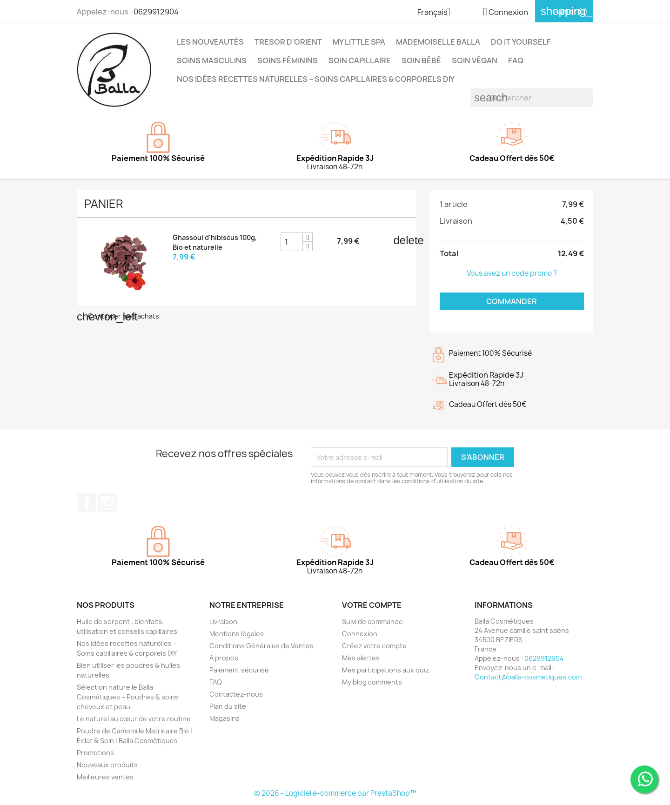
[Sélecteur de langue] (437, 12)
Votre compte (372, 605)
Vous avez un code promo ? (512, 273)
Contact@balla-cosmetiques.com (528, 676)
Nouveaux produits (107, 764)
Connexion (359, 633)
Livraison (223, 621)
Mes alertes (361, 657)
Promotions (95, 752)
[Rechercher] (531, 97)
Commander (511, 301)
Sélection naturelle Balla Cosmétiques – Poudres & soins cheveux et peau (128, 697)
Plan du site (227, 706)
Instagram (107, 502)
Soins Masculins (212, 60)
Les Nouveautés (210, 42)
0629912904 (156, 12)
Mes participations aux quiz (385, 669)
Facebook (87, 502)
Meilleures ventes (105, 776)
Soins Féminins (287, 60)
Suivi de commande (372, 621)
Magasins (224, 718)
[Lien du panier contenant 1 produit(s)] (564, 12)
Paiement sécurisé (239, 669)
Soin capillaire (359, 60)
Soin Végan (474, 60)
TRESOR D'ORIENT (288, 42)
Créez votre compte (374, 645)
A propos (223, 657)
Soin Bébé (421, 60)
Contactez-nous (236, 694)
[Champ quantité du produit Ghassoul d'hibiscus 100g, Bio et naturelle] (292, 242)
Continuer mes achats (118, 316)
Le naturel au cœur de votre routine (134, 718)
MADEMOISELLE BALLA (438, 42)
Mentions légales (236, 633)
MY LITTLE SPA (359, 42)
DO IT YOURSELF (521, 42)
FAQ (515, 60)
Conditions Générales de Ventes (261, 645)
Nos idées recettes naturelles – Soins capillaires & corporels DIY (316, 79)
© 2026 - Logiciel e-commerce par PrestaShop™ (335, 793)
